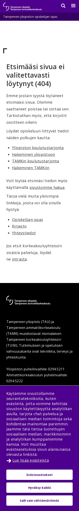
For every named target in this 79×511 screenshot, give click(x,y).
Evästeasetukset (40, 475)
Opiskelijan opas (27, 219)
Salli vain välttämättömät (39, 501)
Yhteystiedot (24, 232)
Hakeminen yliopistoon (33, 154)
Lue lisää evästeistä (30, 460)
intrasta (19, 259)
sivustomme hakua (47, 187)
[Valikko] (71, 5)
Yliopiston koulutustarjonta (38, 147)
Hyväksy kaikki (39, 488)
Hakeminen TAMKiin (30, 167)
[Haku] (61, 5)
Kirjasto (19, 226)
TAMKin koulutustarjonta (35, 160)
